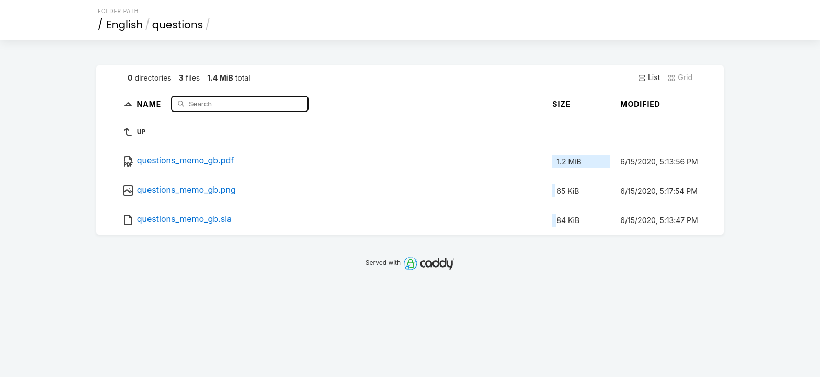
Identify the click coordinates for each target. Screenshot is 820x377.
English (125, 24)
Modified (640, 103)
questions (177, 24)
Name (150, 103)
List (648, 77)
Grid (679, 77)
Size (561, 103)
